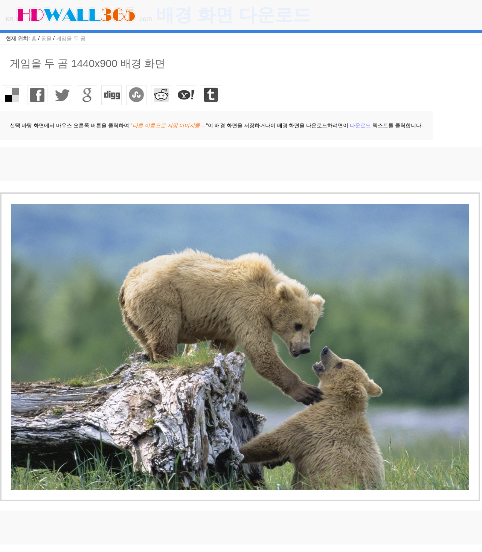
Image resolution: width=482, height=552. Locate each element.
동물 (46, 38)
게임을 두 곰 (70, 38)
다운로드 (360, 125)
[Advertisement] (137, 164)
